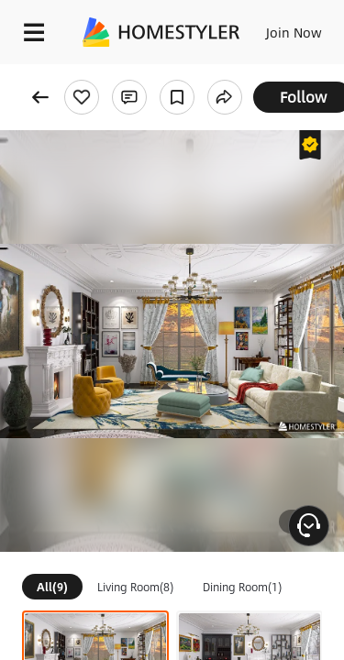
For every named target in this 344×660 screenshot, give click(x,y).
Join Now (294, 32)
